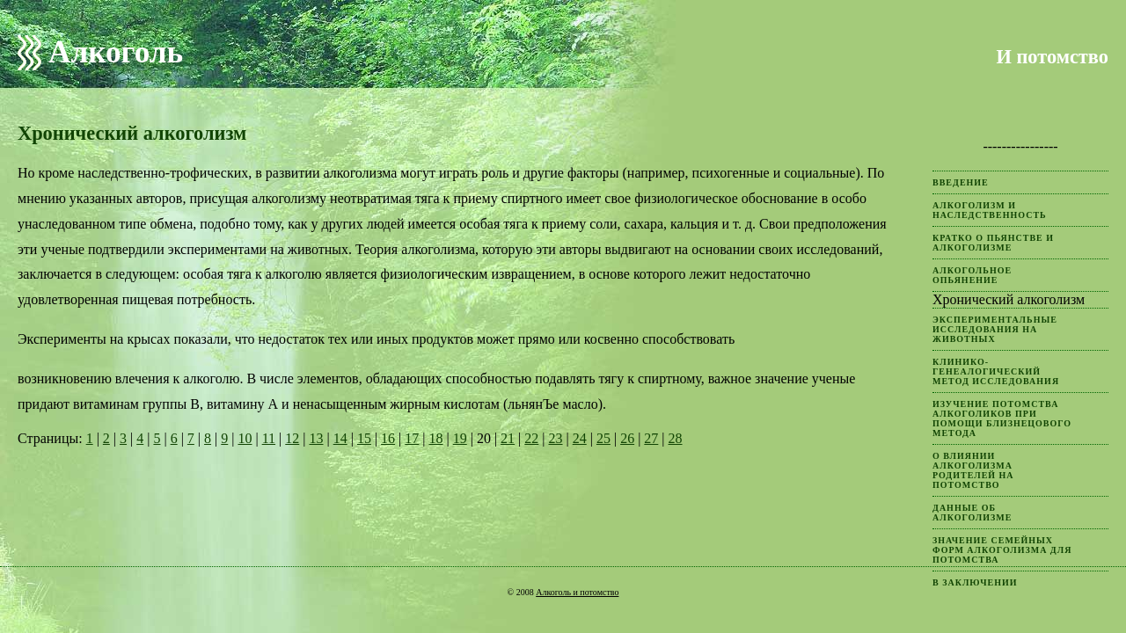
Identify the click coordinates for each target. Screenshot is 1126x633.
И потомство (1052, 57)
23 (556, 438)
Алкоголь (115, 52)
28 (676, 438)
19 (460, 438)
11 (268, 438)
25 (603, 438)
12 (292, 438)
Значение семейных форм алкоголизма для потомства (1001, 549)
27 (651, 438)
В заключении (975, 582)
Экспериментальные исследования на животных (994, 329)
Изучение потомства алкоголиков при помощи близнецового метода (1001, 418)
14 (340, 438)
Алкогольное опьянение (972, 275)
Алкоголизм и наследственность (989, 210)
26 (627, 438)
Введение (960, 182)
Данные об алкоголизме (972, 512)
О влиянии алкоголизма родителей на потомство (973, 470)
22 (531, 438)
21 (508, 438)
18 (436, 438)
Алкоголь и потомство (577, 592)
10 (245, 438)
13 (316, 438)
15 (364, 438)
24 (580, 438)
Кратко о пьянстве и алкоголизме (993, 242)
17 (412, 438)
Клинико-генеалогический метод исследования (995, 371)
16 (388, 438)
